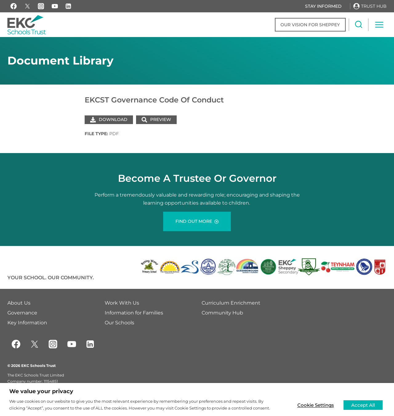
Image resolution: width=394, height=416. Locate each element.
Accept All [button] (363, 405)
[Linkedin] (68, 6)
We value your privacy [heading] (41, 391)
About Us (18, 303)
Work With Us (122, 303)
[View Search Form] (358, 24)
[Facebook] (13, 6)
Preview (156, 119)
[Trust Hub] (370, 6)
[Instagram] (41, 6)
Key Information (27, 323)
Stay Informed (323, 6)
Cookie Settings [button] (314, 405)
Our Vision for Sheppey (310, 24)
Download (108, 119)
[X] (27, 6)
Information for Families (134, 313)
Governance (22, 313)
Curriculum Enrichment (231, 303)
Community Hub (222, 313)
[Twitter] (34, 344)
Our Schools (119, 323)
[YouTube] (55, 6)
